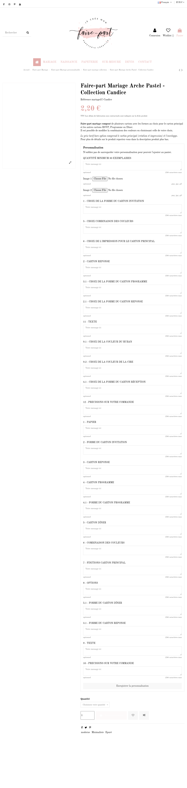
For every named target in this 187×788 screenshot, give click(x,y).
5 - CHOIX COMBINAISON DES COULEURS (108, 224)
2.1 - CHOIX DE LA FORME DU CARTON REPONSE (113, 310)
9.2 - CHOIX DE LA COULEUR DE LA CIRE (108, 375)
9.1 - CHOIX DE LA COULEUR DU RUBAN (107, 353)
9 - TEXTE (89, 676)
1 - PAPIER (89, 439)
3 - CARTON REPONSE (96, 482)
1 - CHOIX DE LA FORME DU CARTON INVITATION (113, 203)
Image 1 (87, 180)
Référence (86, 99)
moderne (85, 769)
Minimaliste (98, 769)
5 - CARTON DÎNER (94, 547)
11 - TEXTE (90, 332)
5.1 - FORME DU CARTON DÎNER (102, 633)
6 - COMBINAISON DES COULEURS (104, 568)
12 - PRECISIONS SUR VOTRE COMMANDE (108, 418)
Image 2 (87, 192)
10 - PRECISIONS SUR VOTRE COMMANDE (108, 697)
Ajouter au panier (111, 751)
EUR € (180, 2)
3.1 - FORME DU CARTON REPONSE (104, 654)
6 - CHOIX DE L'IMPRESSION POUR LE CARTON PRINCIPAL (119, 245)
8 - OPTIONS (90, 611)
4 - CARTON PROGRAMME (98, 504)
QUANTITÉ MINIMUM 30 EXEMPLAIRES (107, 158)
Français (165, 2)
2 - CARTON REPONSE (96, 267)
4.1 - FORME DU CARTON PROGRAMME (106, 525)
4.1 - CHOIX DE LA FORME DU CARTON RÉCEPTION (114, 396)
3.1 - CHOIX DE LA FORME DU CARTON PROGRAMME (115, 289)
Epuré (108, 769)
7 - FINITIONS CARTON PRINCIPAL (104, 590)
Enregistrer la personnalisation (132, 722)
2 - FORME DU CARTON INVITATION (105, 461)
